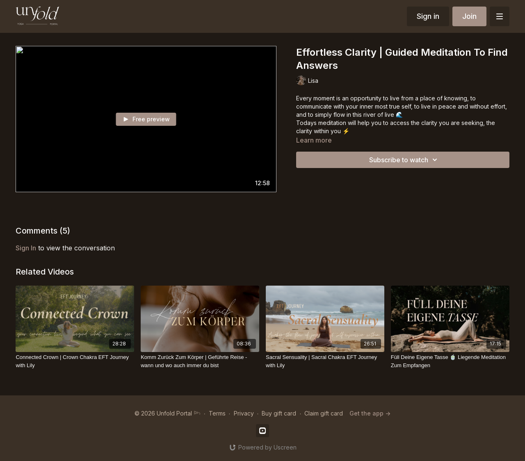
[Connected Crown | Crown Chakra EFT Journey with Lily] (75, 361)
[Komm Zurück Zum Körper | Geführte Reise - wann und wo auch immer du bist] (200, 361)
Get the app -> (369, 413)
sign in (26, 248)
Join (469, 16)
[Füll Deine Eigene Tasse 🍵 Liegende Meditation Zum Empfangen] (450, 361)
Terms (217, 413)
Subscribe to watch (404, 160)
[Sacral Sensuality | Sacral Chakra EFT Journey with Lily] (325, 361)
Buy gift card (279, 413)
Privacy (244, 413)
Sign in (428, 16)
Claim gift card (323, 413)
